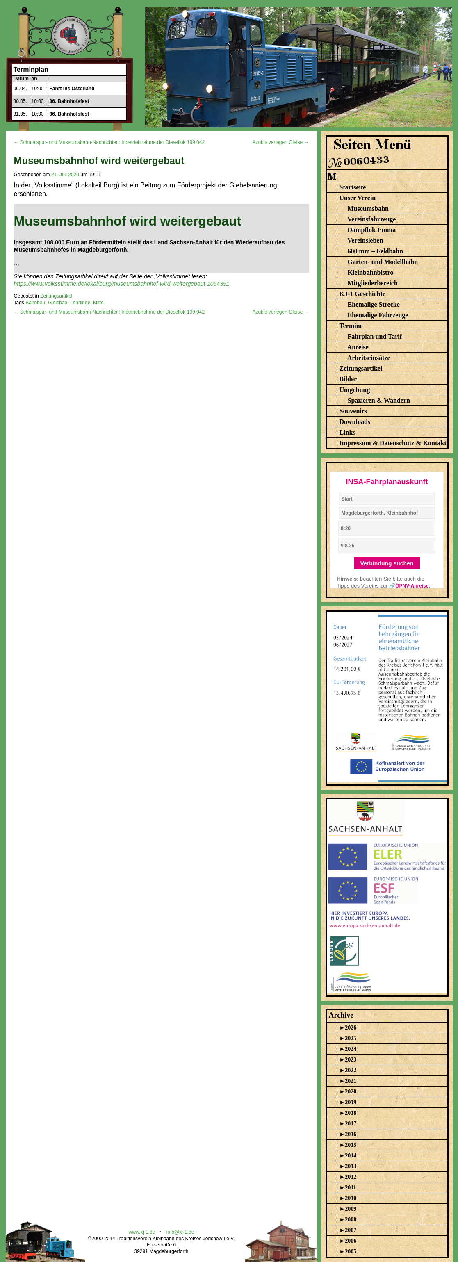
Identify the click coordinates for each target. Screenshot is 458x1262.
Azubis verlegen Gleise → (280, 142)
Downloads (355, 421)
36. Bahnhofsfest (69, 101)
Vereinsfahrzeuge (371, 219)
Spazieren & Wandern (379, 400)
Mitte (98, 302)
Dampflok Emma (372, 229)
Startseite (353, 187)
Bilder (348, 379)
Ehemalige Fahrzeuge (378, 315)
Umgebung (355, 389)
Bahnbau (35, 302)
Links (347, 432)
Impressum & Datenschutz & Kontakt (393, 443)
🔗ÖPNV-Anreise (408, 586)
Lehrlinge (80, 302)
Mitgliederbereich (373, 283)
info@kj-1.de (180, 1232)
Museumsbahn (368, 208)
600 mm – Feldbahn (375, 251)
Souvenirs (353, 411)
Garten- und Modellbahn (383, 261)
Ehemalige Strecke (374, 304)
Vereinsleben (365, 240)
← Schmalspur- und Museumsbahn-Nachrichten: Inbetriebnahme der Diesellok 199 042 (109, 142)
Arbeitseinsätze (368, 357)
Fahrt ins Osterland (72, 88)
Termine (351, 325)
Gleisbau (57, 302)
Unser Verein (358, 197)
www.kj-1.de (142, 1232)
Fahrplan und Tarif (375, 336)
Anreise (358, 347)
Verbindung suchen (387, 563)
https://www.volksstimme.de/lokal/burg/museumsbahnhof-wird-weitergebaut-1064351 (122, 283)
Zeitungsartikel (56, 296)
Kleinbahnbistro (371, 272)
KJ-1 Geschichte (362, 293)
